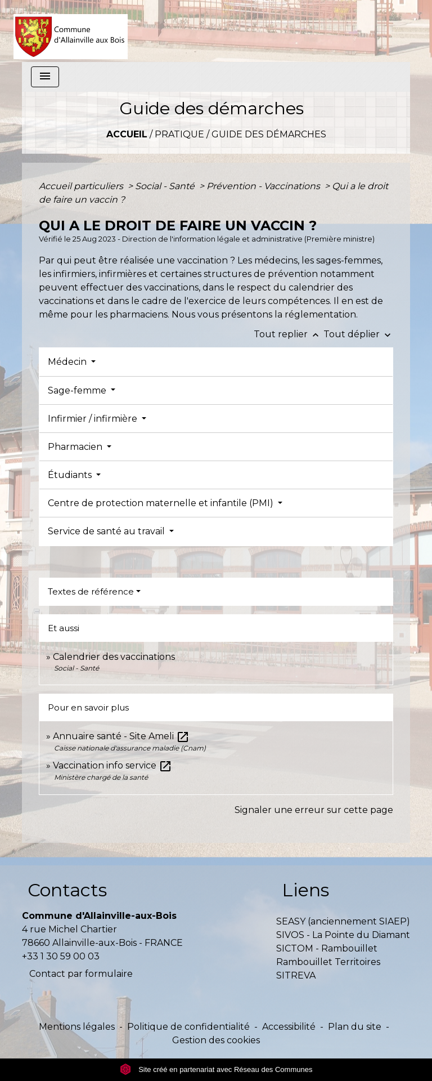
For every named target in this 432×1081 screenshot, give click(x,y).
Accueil (126, 134)
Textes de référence (91, 591)
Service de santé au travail (107, 531)
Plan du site (354, 1026)
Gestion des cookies (216, 1040)
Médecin (68, 361)
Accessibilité (289, 1026)
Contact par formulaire (81, 973)
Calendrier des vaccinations (114, 656)
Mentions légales (77, 1026)
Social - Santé (166, 186)
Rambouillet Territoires (328, 962)
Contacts (67, 890)
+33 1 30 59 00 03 (61, 956)
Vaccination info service (112, 765)
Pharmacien (76, 446)
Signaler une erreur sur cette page (314, 810)
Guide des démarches (269, 134)
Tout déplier (358, 334)
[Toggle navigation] (45, 76)
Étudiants (71, 475)
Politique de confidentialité (188, 1026)
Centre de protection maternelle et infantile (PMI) (162, 503)
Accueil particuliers (82, 186)
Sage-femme (78, 390)
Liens (305, 890)
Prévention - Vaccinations (264, 186)
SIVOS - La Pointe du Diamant (343, 935)
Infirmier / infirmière (94, 418)
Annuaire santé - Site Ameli (121, 736)
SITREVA (296, 975)
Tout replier (288, 334)
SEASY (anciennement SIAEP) (343, 921)
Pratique (179, 134)
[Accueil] (71, 31)
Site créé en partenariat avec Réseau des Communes (216, 1069)
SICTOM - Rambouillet (326, 948)
